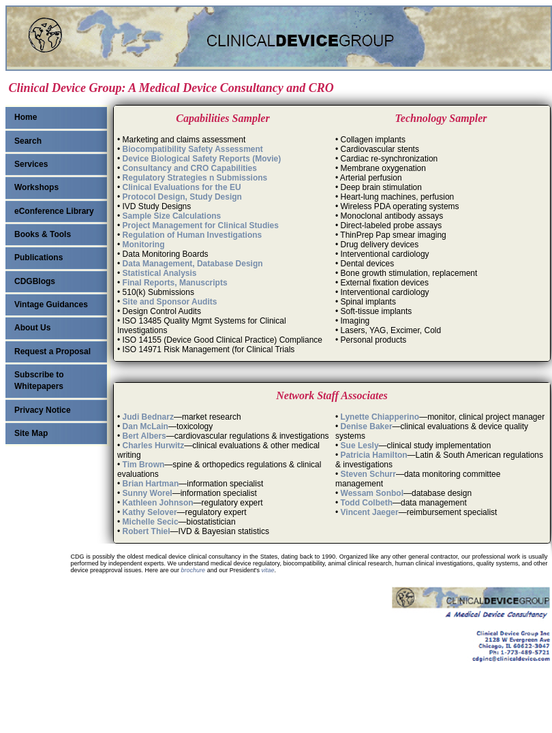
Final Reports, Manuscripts (175, 282)
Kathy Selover (150, 512)
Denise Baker (367, 426)
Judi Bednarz (148, 417)
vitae (267, 570)
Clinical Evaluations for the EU (182, 187)
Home (25, 117)
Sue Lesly (360, 445)
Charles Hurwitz (154, 445)
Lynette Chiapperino (380, 417)
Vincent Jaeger (370, 512)
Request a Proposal (52, 351)
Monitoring (144, 244)
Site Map (31, 433)
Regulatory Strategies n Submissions (195, 178)
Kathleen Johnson (158, 503)
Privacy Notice (42, 410)
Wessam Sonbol (372, 493)
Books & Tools (42, 234)
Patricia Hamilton (374, 455)
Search (28, 141)
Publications (38, 257)
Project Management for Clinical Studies (201, 225)
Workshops (36, 187)
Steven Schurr (368, 474)
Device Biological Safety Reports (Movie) (202, 158)
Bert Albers (144, 436)
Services (31, 164)
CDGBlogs (34, 281)
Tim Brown (144, 464)
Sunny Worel (147, 493)
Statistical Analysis (160, 273)
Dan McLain (145, 426)
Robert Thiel (146, 531)
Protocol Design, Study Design (182, 197)
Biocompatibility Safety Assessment (193, 149)
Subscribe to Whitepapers (39, 380)
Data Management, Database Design (193, 263)
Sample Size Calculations (172, 216)
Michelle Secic (151, 522)
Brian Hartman (151, 483)
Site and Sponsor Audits (170, 302)
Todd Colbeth (367, 503)
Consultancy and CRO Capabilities (190, 168)
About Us (32, 327)
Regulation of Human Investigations (192, 235)
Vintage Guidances (51, 304)
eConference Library (54, 211)
